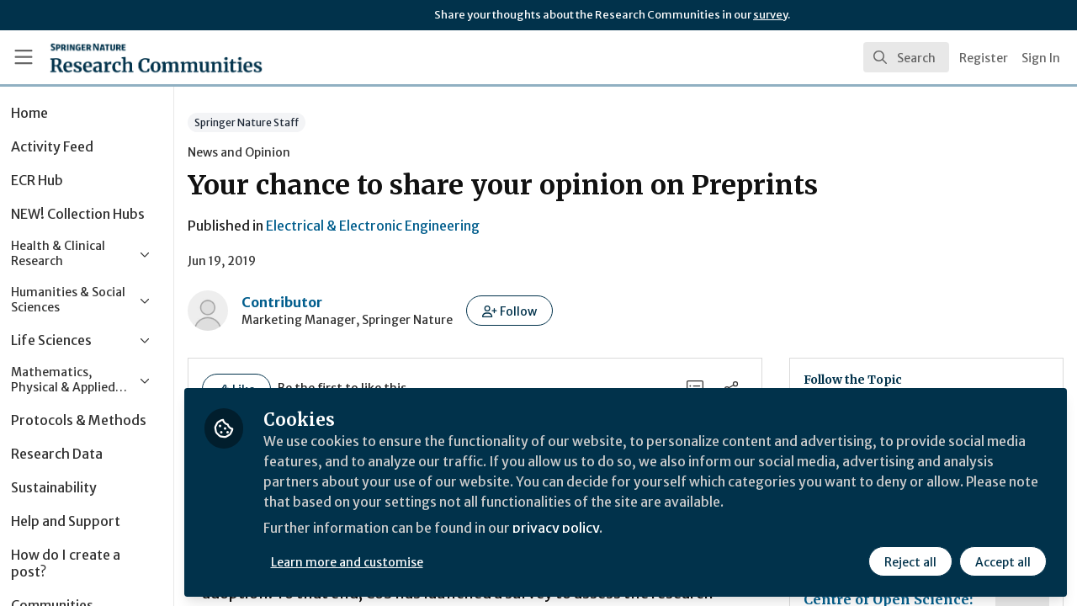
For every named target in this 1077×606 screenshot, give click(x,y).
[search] (906, 57)
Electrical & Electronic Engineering (414, 225)
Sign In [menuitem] (1040, 58)
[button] (550, 310)
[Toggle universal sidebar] (23, 57)
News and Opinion (280, 152)
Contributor (323, 302)
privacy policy (599, 528)
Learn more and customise (388, 561)
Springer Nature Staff (288, 122)
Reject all (910, 561)
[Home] (131, 57)
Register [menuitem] (983, 58)
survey (770, 15)
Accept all (1003, 561)
